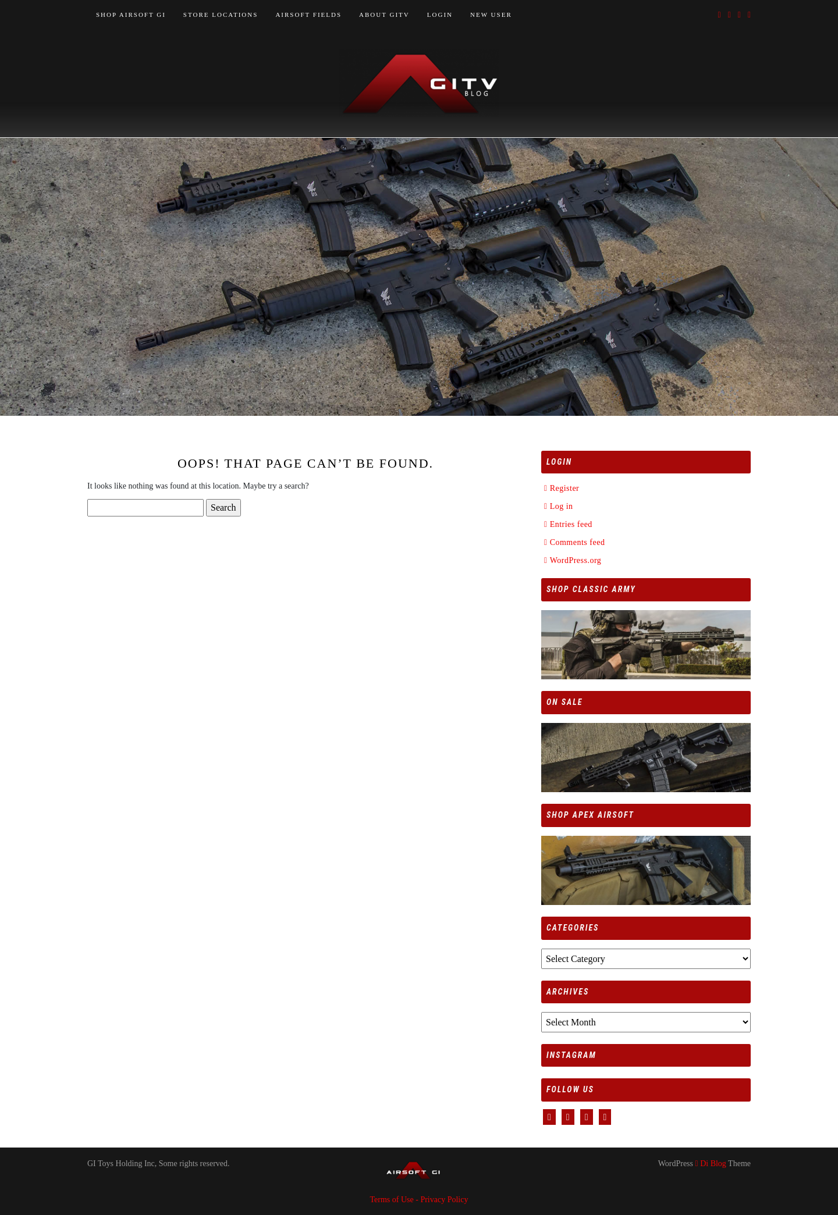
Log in (561, 506)
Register (565, 488)
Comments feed (577, 542)
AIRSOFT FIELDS (308, 14)
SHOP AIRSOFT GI (131, 14)
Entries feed (571, 524)
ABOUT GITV (384, 14)
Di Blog (710, 1163)
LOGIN (440, 14)
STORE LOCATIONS (220, 14)
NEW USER (491, 14)
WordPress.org (576, 560)
